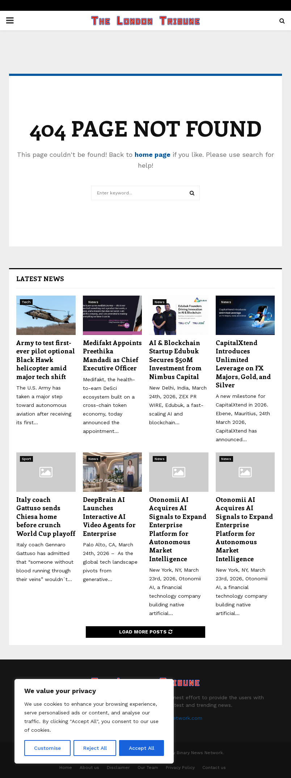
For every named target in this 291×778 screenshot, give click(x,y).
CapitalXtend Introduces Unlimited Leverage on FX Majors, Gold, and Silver (243, 363)
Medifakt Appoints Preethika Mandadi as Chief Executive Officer (112, 355)
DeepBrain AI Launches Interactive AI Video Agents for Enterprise (109, 516)
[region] (94, 721)
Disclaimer (118, 767)
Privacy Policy (180, 767)
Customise (47, 748)
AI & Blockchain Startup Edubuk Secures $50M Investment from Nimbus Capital (175, 359)
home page (152, 154)
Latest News (40, 278)
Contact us (214, 767)
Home (65, 767)
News (93, 302)
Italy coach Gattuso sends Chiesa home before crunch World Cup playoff (45, 516)
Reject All (95, 748)
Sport (26, 459)
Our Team (148, 767)
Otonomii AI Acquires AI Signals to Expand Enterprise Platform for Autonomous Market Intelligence (177, 529)
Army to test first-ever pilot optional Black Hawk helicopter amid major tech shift (45, 359)
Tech (26, 302)
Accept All (141, 748)
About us (89, 767)
